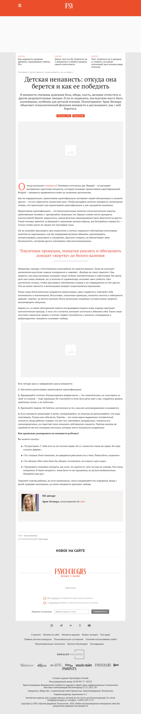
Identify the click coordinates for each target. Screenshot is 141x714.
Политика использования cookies (101, 639)
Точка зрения (23, 72)
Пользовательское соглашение (68, 639)
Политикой (54, 602)
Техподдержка (97, 644)
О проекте (36, 634)
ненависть (50, 185)
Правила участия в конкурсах (38, 639)
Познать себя (64, 115)
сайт (82, 501)
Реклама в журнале (71, 634)
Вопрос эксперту (90, 634)
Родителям (78, 115)
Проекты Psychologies (77, 644)
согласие (55, 598)
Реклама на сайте (51, 634)
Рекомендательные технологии (50, 644)
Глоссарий (105, 634)
